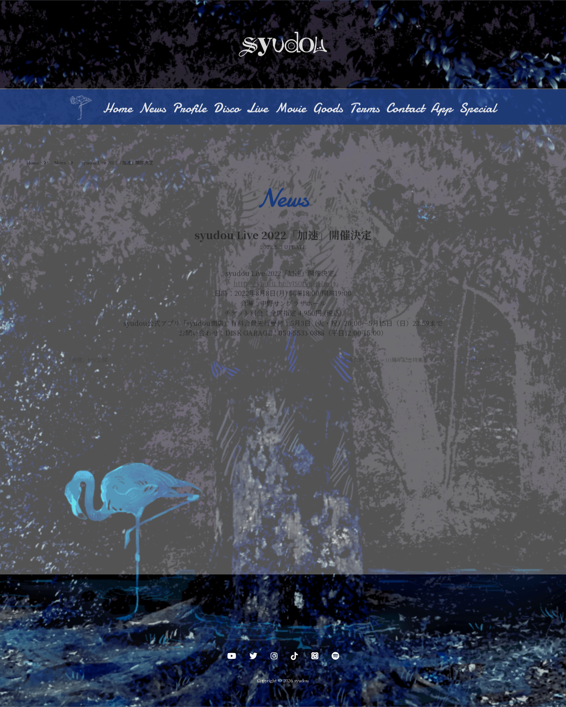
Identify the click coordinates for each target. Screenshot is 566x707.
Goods (328, 109)
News (152, 109)
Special (477, 109)
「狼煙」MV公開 (84, 360)
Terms (364, 109)
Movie (290, 109)
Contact (405, 109)
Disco (226, 109)
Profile (189, 109)
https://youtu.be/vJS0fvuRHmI (283, 284)
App (441, 109)
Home (117, 109)
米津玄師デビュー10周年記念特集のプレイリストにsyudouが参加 (423, 360)
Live (257, 109)
